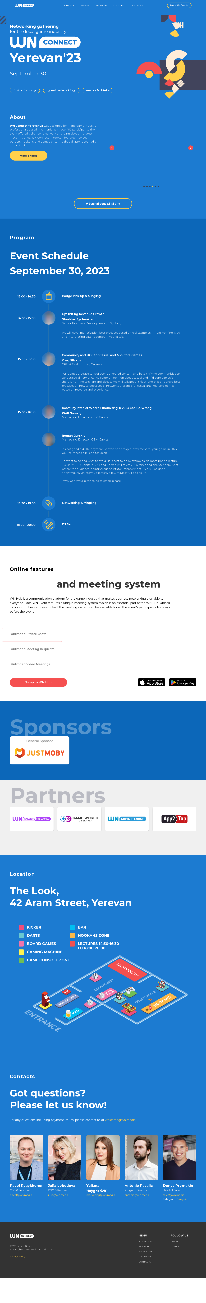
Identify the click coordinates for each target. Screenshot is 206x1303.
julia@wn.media (58, 1195)
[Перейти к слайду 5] (155, 186)
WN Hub (85, 5)
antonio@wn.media (137, 1195)
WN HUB (143, 1246)
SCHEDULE (145, 1241)
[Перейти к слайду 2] (147, 186)
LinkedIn (175, 1246)
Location (119, 5)
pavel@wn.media (21, 1195)
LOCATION (144, 1256)
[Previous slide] (112, 147)
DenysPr (182, 1199)
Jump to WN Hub (38, 682)
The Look (33, 891)
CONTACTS (144, 1261)
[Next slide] (190, 147)
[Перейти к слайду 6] (158, 186)
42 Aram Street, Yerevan (71, 902)
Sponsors (101, 5)
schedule (69, 5)
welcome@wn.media (120, 1120)
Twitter (174, 1241)
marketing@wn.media (100, 1195)
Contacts (136, 5)
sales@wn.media (173, 1195)
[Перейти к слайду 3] (150, 186)
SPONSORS (145, 1251)
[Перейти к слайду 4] (152, 186)
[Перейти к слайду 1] (144, 186)
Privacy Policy (17, 1256)
